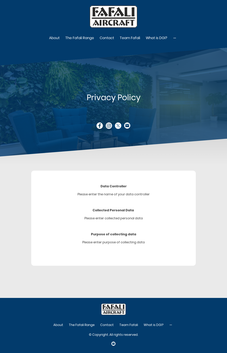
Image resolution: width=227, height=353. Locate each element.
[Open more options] (175, 38)
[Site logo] (113, 17)
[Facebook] (99, 125)
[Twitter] (118, 125)
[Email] (127, 125)
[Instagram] (109, 125)
